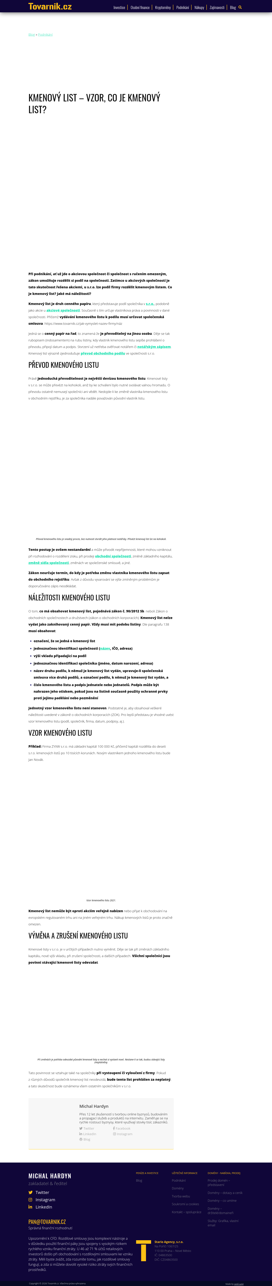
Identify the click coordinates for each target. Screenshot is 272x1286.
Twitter (86, 1128)
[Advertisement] (136, 65)
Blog (233, 7)
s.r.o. (150, 304)
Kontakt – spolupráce (186, 1212)
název (105, 648)
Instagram (123, 1134)
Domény (178, 1188)
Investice (119, 7)
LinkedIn (87, 1134)
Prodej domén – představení (219, 1182)
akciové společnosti (63, 310)
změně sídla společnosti (48, 563)
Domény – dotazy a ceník (225, 1193)
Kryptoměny (163, 7)
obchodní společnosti (113, 556)
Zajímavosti (217, 7)
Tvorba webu (181, 1196)
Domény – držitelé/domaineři (220, 1210)
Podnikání (182, 7)
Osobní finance (140, 7)
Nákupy (199, 7)
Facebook (121, 1128)
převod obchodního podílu (103, 353)
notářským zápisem (154, 347)
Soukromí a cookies (185, 1204)
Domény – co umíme (222, 1200)
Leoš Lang (239, 1284)
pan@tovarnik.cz (47, 1221)
